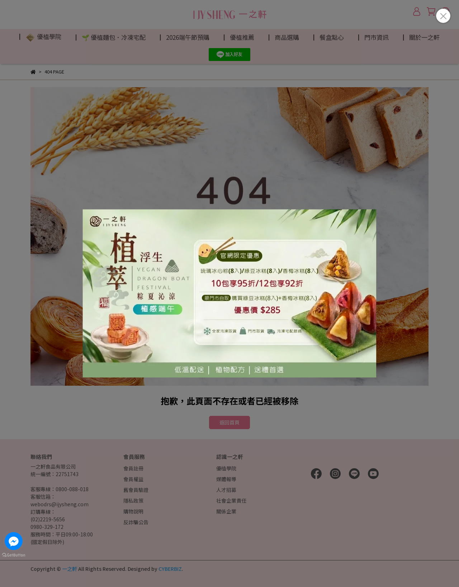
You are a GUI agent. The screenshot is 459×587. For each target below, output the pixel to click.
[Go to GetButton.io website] (13, 555)
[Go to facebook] (14, 541)
